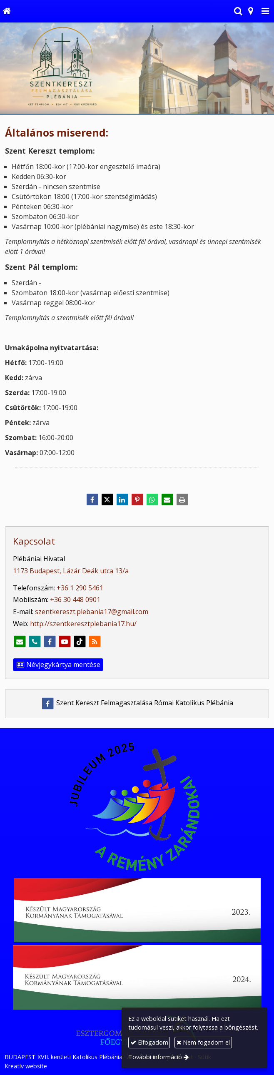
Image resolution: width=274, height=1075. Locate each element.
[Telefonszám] (34, 641)
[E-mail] (167, 499)
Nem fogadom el (203, 1042)
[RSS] (94, 641)
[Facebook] (92, 499)
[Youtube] (64, 641)
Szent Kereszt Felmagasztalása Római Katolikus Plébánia (137, 702)
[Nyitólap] (6, 11)
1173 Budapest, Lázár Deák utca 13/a (71, 570)
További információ (155, 1057)
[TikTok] (79, 641)
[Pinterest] (137, 499)
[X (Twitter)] (107, 499)
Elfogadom (149, 1042)
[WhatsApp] (152, 499)
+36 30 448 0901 (75, 599)
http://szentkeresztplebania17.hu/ (83, 623)
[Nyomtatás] (182, 499)
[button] (265, 11)
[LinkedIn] (122, 499)
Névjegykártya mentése (58, 664)
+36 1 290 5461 (80, 587)
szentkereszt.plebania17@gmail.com (91, 611)
